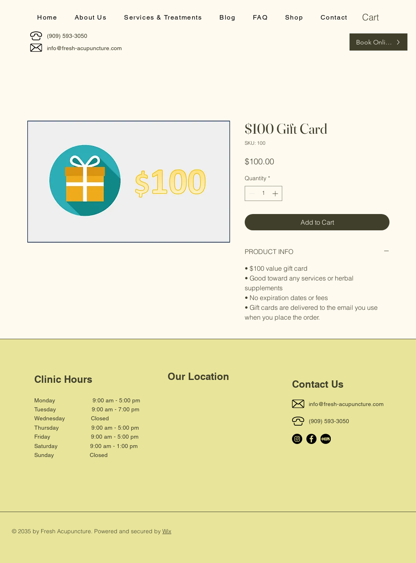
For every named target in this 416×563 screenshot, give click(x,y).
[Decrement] (251, 193)
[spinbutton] (263, 193)
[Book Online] (378, 42)
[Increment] (276, 193)
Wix (166, 531)
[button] (163, 17)
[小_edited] (326, 439)
